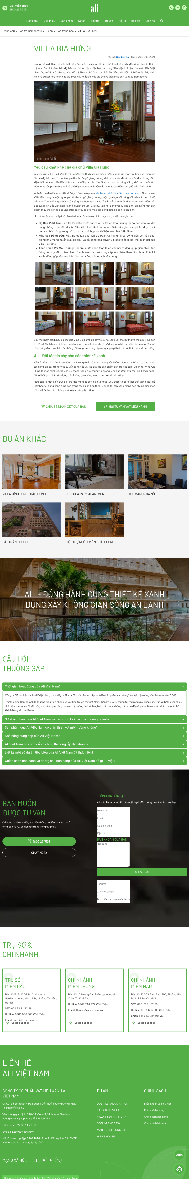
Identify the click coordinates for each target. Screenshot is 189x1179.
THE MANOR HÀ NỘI (142, 494)
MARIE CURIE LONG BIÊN (112, 1130)
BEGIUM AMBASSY (108, 1123)
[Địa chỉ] (113, 833)
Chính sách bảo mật (155, 1123)
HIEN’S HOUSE (106, 1136)
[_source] (113, 884)
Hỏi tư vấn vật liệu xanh (128, 406)
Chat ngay (39, 852)
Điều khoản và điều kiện (158, 1104)
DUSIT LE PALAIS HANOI (112, 1104)
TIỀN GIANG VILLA (108, 1110)
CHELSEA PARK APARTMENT (85, 494)
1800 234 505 (18, 9)
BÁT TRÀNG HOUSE (15, 542)
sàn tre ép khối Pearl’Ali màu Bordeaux (118, 193)
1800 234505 (41, 841)
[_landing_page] (113, 891)
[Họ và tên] (113, 810)
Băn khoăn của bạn (112, 839)
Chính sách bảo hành (156, 1117)
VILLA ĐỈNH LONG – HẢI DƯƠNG (24, 494)
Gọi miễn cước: (19, 6)
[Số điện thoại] (113, 826)
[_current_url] (113, 899)
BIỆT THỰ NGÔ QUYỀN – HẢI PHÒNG (89, 542)
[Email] (113, 818)
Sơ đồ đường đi (20, 1023)
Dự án (102, 1090)
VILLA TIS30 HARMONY (111, 1117)
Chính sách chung (154, 1110)
